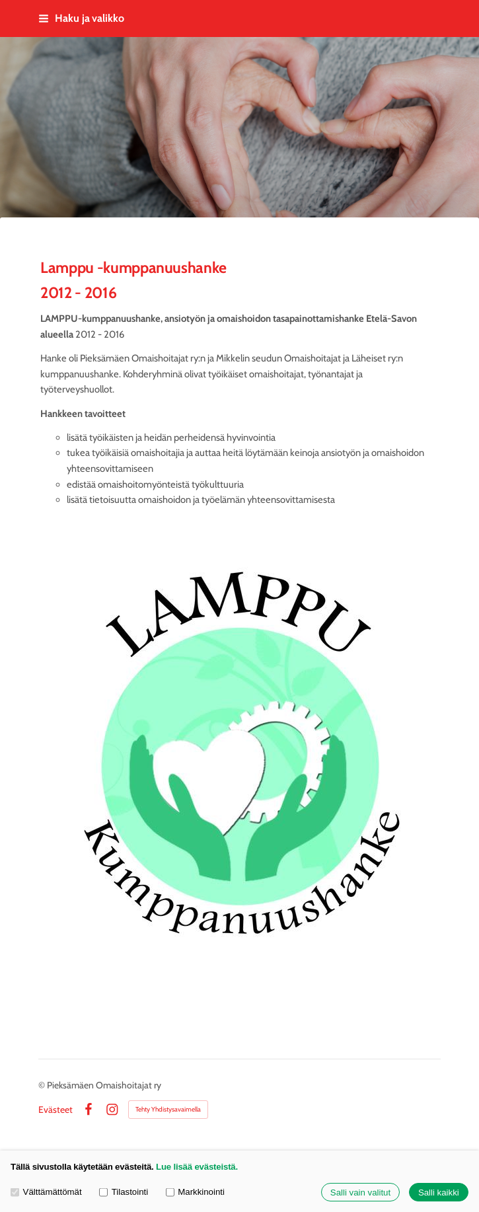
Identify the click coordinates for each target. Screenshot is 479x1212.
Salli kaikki (438, 1192)
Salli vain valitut (360, 1192)
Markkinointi (195, 1192)
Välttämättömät (46, 1192)
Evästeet (55, 1109)
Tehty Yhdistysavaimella (168, 1109)
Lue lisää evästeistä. (197, 1167)
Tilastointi (123, 1192)
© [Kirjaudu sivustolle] (42, 1085)
